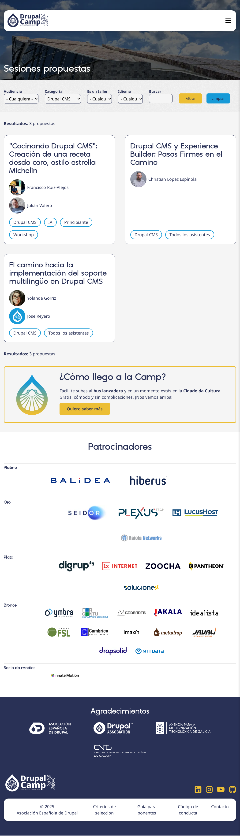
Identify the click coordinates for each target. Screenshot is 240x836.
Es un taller (97, 91)
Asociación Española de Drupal (47, 813)
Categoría (53, 91)
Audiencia (13, 91)
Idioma (124, 91)
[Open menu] (228, 20)
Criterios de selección (104, 810)
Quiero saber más (85, 409)
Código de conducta (187, 810)
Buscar (155, 91)
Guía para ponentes (146, 810)
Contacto (220, 807)
